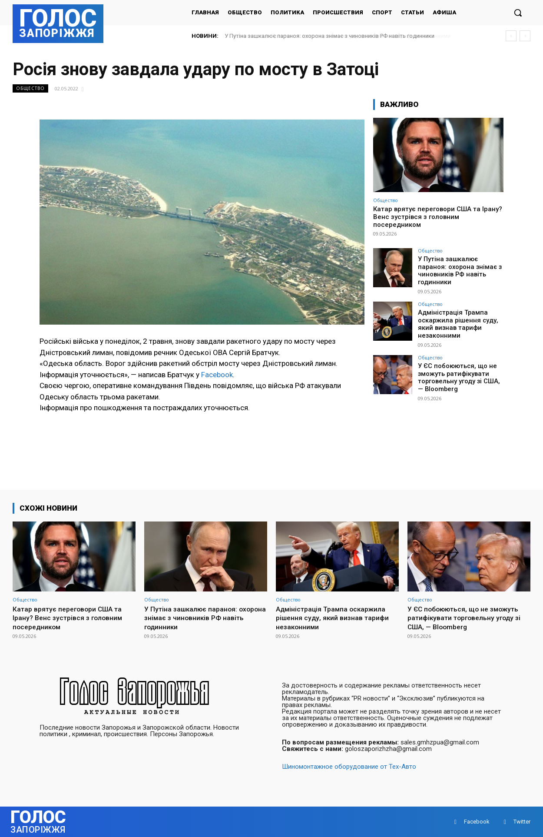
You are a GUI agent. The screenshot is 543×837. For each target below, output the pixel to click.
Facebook (217, 374)
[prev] (511, 35)
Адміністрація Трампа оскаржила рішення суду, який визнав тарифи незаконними (456, 317)
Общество (30, 88)
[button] (517, 12)
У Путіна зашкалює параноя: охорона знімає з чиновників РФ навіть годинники (330, 36)
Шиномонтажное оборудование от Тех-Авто (349, 767)
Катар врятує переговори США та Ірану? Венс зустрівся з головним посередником (437, 217)
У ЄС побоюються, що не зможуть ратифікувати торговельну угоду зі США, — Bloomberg (460, 369)
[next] (525, 35)
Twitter (521, 821)
